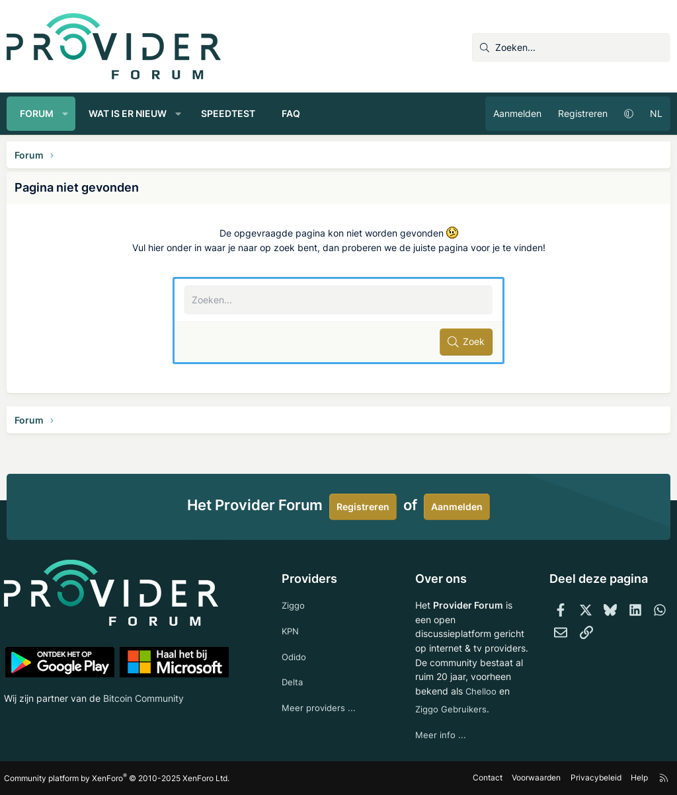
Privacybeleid (593, 778)
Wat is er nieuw (128, 113)
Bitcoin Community (146, 679)
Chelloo (430, 689)
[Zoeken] (571, 47)
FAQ (291, 113)
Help (636, 778)
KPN (291, 612)
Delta (293, 665)
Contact (485, 778)
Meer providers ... (320, 692)
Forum (37, 113)
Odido (295, 639)
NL (656, 113)
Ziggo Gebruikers (452, 708)
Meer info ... (440, 734)
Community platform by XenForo (119, 778)
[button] (65, 113)
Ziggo (294, 585)
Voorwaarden (534, 778)
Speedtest (228, 113)
